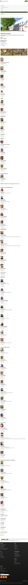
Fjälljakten (15, 546)
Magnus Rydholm (3, 238)
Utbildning (1, 567)
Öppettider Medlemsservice (3, 544)
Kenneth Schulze (3, 491)
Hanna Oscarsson (3, 254)
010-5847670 (2, 294)
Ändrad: (6, 540)
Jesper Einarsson (3, 395)
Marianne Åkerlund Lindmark (5, 147)
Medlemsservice (2, 14)
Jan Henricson (2, 312)
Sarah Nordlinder (3, 411)
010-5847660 (2, 131)
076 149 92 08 (2, 524)
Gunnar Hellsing (3, 275)
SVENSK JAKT (2, 277)
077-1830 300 (2, 105)
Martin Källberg (3, 286)
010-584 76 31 (2, 193)
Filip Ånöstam (2, 386)
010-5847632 (2, 285)
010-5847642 (2, 456)
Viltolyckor (1, 554)
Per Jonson (2, 336)
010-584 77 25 (2, 88)
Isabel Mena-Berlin (3, 262)
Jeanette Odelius (3, 73)
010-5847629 (2, 123)
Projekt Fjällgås (16, 553)
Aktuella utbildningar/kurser (3, 568)
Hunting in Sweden (16, 549)
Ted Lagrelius (2, 499)
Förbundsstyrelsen (3, 6)
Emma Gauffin (2, 154)
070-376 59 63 (2, 439)
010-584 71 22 (2, 353)
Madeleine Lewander (3, 247)
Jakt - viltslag (15, 547)
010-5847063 (2, 361)
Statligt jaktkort (16, 545)
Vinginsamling (1, 556)
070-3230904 (2, 448)
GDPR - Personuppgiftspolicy (17, 555)
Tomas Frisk (2, 354)
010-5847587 (2, 202)
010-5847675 (2, 490)
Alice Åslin (2, 516)
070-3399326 (2, 430)
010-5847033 (2, 394)
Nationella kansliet (2, 546)
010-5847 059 (2, 113)
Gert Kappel (2, 525)
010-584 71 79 (2, 80)
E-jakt (1, 569)
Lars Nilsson (2, 295)
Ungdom (15, 548)
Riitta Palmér (2, 96)
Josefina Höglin (3, 203)
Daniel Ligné (2, 81)
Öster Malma (2, 8)
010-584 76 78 (2, 72)
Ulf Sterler (2, 467)
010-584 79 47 (2, 274)
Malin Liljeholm (3, 211)
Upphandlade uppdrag (16, 556)
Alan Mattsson (2, 136)
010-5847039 (2, 226)
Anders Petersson (3, 521)
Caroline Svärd (2, 227)
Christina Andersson (3, 219)
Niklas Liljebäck (3, 404)
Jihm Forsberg (3, 89)
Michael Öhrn (2, 132)
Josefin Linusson (3, 475)
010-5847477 (2, 146)
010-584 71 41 (2, 474)
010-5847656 (2, 369)
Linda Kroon (2, 194)
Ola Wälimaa (2, 106)
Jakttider (15, 544)
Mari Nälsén (2, 344)
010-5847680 (2, 403)
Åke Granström (3, 457)
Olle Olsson (2, 321)
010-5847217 (2, 270)
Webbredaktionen (2, 13)
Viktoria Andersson (3, 114)
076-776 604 (2, 528)
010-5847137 (2, 320)
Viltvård (1, 553)
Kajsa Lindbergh (3, 124)
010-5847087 (2, 162)
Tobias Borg (2, 507)
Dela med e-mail (3, 539)
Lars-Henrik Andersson (4, 303)
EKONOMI (2, 139)
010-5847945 (2, 95)
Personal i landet (2, 547)
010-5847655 (2, 64)
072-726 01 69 (2, 343)
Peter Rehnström (3, 512)
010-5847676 (2, 237)
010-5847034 (2, 511)
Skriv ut (7, 539)
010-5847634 (2, 246)
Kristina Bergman (3, 163)
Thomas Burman (3, 529)
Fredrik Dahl (2, 449)
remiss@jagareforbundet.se (14, 183)
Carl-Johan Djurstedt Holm (4, 65)
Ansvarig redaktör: (12, 540)
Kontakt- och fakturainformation (3, 549)
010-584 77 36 (2, 261)
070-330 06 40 (2, 520)
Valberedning (2, 5)
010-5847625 (2, 218)
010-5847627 (2, 466)
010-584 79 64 (2, 328)
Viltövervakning (2, 555)
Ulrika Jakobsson (3, 431)
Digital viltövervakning (2, 557)
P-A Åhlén (2, 440)
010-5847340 (2, 311)
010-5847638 (2, 385)
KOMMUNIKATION (3, 229)
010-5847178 (2, 180)
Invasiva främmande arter (17, 554)
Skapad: (2, 540)
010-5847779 (2, 506)
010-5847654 (2, 498)
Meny (26, 1)
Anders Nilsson (3, 362)
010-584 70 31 (2, 210)
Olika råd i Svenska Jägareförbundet (4, 7)
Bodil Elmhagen (3, 370)
